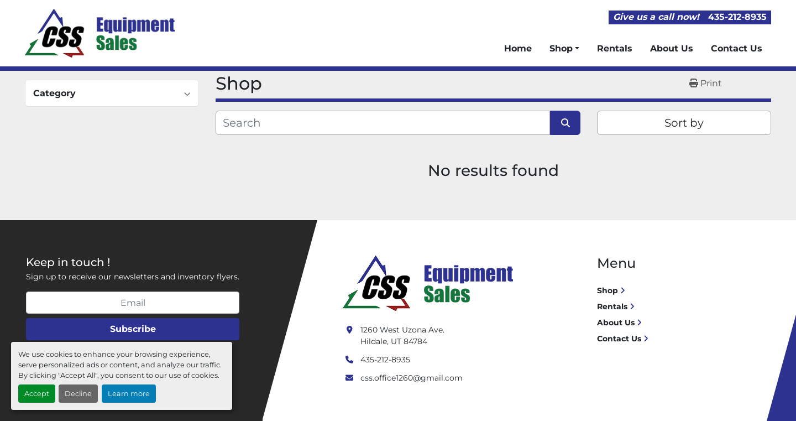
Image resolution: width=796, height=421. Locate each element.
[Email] (132, 303)
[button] (564, 48)
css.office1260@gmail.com (411, 378)
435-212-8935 (737, 17)
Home (518, 48)
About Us (671, 48)
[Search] (383, 123)
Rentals (614, 48)
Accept (36, 393)
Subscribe (133, 329)
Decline (78, 393)
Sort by (684, 122)
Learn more (129, 393)
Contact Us (736, 48)
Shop (561, 48)
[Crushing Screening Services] (430, 283)
